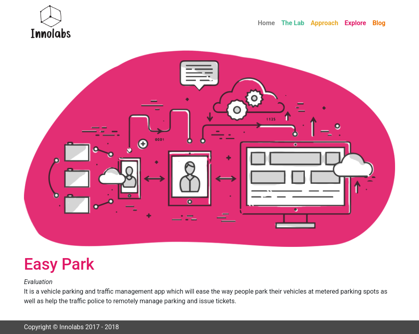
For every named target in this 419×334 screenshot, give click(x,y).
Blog (378, 23)
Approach (324, 23)
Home (266, 23)
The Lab (292, 23)
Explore (355, 23)
